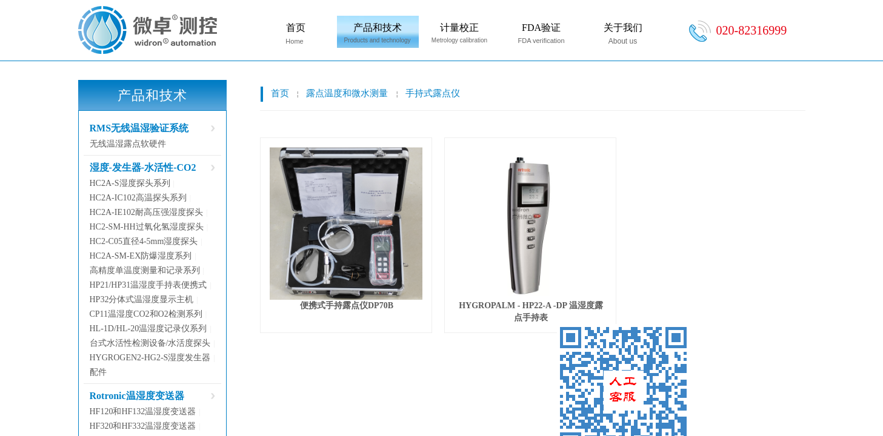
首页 (295, 27)
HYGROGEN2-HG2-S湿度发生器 (150, 357)
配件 (98, 372)
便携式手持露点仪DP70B (346, 305)
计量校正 (459, 27)
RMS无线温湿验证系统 (139, 128)
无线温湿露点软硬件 (128, 143)
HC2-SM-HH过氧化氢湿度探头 (147, 226)
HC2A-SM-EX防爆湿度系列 (141, 255)
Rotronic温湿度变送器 (137, 396)
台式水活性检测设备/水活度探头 (150, 343)
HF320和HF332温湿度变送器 (143, 426)
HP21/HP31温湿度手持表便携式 (148, 284)
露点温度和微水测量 (347, 93)
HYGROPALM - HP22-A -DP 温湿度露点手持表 (531, 311)
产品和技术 (377, 27)
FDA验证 (541, 27)
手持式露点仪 (432, 93)
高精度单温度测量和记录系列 (145, 270)
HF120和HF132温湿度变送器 (143, 411)
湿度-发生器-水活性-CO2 (143, 167)
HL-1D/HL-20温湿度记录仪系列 (148, 328)
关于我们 (623, 27)
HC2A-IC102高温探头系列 (138, 197)
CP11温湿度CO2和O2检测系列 (146, 314)
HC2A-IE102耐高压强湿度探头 (146, 212)
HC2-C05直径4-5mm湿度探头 (144, 241)
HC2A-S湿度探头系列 (130, 183)
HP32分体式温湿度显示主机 (142, 299)
